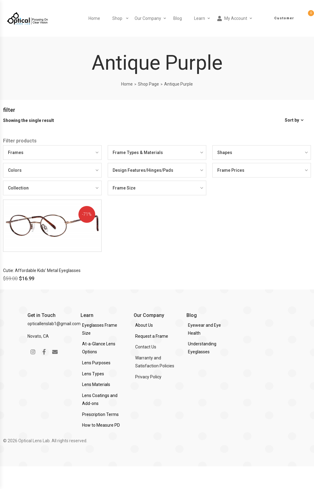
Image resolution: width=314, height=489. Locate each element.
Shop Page (148, 84)
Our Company (148, 18)
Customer (284, 18)
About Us (144, 325)
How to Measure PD (101, 425)
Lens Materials (96, 384)
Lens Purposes (96, 362)
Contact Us (145, 346)
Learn (199, 18)
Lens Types (93, 373)
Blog (177, 18)
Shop (117, 18)
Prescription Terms (100, 414)
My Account (232, 18)
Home (94, 18)
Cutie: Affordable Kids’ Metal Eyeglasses (42, 270)
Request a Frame (151, 336)
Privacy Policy (148, 376)
